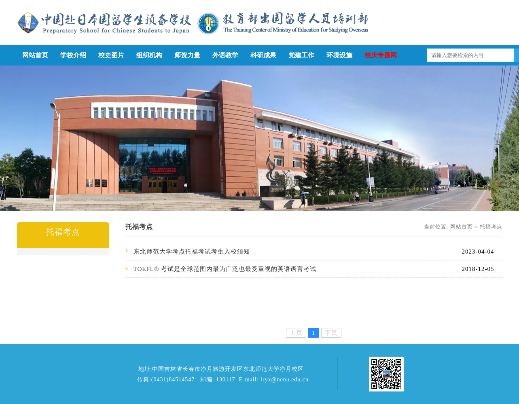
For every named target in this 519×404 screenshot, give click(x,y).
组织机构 (149, 55)
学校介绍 (73, 55)
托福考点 (491, 227)
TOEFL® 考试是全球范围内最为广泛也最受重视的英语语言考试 (225, 269)
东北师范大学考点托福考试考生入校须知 (191, 251)
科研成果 (263, 55)
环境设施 (339, 55)
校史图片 (111, 55)
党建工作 (301, 55)
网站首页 (35, 55)
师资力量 (187, 55)
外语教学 (225, 55)
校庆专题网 (380, 55)
